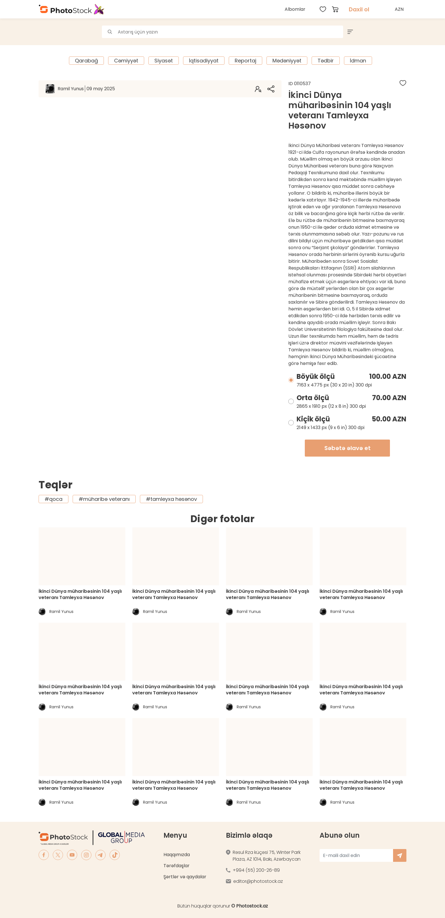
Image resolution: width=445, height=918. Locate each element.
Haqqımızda (176, 854)
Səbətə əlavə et (347, 448)
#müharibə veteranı (104, 499)
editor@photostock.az (258, 881)
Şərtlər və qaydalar (184, 876)
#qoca (53, 499)
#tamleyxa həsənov (171, 499)
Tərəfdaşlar (176, 865)
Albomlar (295, 9)
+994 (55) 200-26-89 (256, 870)
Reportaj (245, 60)
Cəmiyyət (126, 60)
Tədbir (326, 60)
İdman (358, 60)
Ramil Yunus (86, 88)
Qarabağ (86, 60)
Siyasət (163, 60)
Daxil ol (359, 9)
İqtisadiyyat (204, 60)
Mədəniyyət (286, 60)
